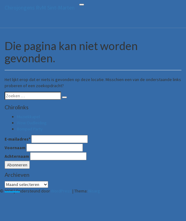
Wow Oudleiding (32, 123)
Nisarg (94, 191)
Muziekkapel (28, 116)
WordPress (61, 191)
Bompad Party (30, 129)
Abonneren (17, 165)
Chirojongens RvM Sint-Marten (40, 7)
